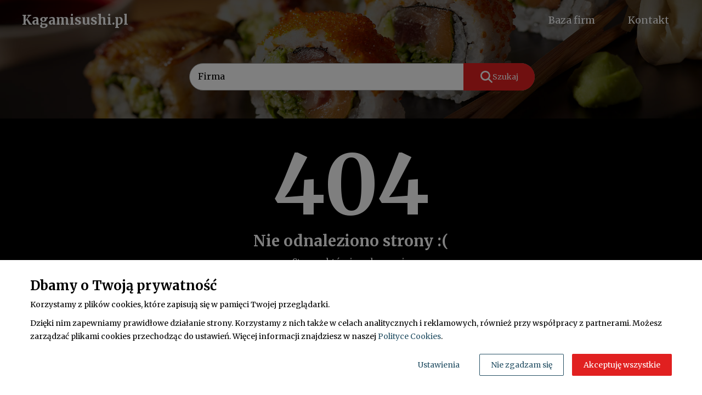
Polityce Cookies (409, 336)
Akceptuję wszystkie (622, 365)
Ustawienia (439, 365)
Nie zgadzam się (521, 365)
